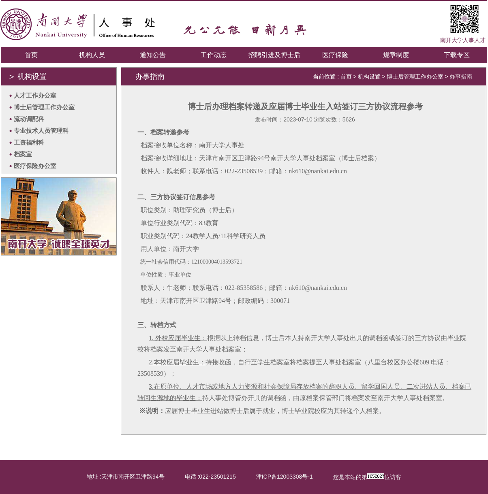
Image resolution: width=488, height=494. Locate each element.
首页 (31, 54)
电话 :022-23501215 (210, 476)
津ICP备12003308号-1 (284, 476)
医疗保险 (335, 54)
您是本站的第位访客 (367, 476)
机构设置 (369, 76)
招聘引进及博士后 (274, 54)
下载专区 (457, 54)
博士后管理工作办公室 (415, 76)
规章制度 (396, 54)
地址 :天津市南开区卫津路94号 (125, 476)
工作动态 (214, 54)
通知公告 (153, 54)
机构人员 (92, 54)
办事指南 (460, 76)
